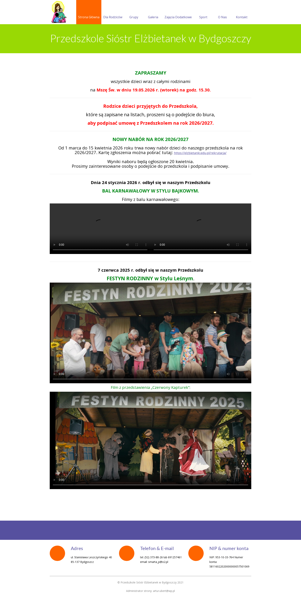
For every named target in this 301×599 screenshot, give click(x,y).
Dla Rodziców (112, 12)
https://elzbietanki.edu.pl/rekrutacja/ (200, 153)
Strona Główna (88, 12)
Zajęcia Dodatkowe (178, 12)
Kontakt (241, 12)
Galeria (153, 12)
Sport (203, 12)
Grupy (133, 12)
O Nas (222, 12)
